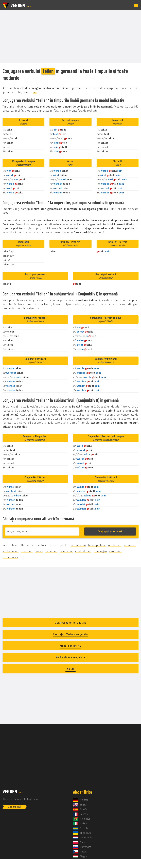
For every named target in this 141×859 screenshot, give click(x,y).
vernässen (115, 551)
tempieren (66, 551)
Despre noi (14, 807)
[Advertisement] (70, 36)
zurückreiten (10, 557)
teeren (39, 551)
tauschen (26, 551)
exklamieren (78, 545)
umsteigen (100, 551)
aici (35, 92)
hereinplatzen (97, 545)
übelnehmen (83, 551)
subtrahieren (11, 551)
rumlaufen (114, 545)
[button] (135, 5)
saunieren (130, 545)
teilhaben (51, 551)
